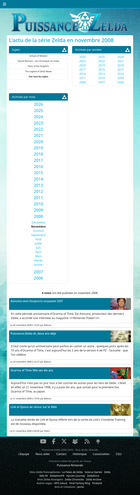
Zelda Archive (93, 479)
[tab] (38, 104)
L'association (101, 454)
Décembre (38, 222)
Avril (38, 252)
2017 (82, 70)
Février (38, 260)
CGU (119, 454)
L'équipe (23, 454)
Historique (80, 454)
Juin (38, 248)
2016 (101, 70)
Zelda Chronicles (74, 479)
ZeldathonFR (57, 475)
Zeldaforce (93, 475)
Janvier (38, 265)
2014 (82, 74)
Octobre (38, 231)
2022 (101, 61)
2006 (120, 82)
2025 (101, 57)
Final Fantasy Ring (79, 483)
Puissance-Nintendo (70, 465)
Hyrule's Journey (75, 475)
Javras (80, 486)
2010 (101, 78)
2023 (82, 61)
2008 (82, 82)
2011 (82, 78)
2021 (120, 61)
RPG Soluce (60, 483)
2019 (101, 65)
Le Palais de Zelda (72, 472)
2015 (120, 70)
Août (38, 239)
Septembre (38, 235)
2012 (120, 74)
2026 (82, 57)
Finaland (97, 483)
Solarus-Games (93, 472)
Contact (61, 454)
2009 (120, 78)
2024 (120, 57)
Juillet (38, 243)
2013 (101, 74)
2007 (101, 82)
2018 (120, 65)
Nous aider (42, 454)
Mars (38, 256)
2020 (82, 65)
